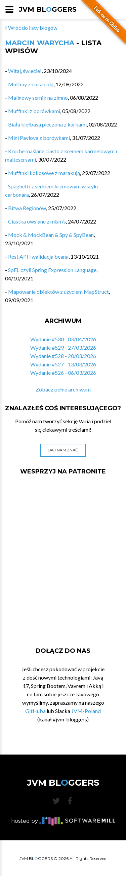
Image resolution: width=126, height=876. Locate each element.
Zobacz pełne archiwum (63, 389)
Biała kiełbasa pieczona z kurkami (47, 124)
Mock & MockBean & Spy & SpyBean (51, 235)
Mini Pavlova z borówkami (39, 138)
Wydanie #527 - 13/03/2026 (63, 364)
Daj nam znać (63, 449)
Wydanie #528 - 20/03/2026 (63, 356)
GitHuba (35, 711)
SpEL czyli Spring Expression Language (52, 270)
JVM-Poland (86, 711)
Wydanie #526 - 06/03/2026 (63, 372)
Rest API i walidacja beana (38, 256)
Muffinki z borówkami (34, 111)
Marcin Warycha (39, 43)
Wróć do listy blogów (31, 27)
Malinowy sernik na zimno (38, 97)
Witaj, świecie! (25, 71)
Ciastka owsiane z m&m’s (37, 221)
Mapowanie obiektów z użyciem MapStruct (58, 291)
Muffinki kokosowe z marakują (44, 173)
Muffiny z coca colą (30, 84)
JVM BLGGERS (48, 9)
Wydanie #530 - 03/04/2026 (63, 339)
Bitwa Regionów (27, 208)
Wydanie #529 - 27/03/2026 (63, 347)
